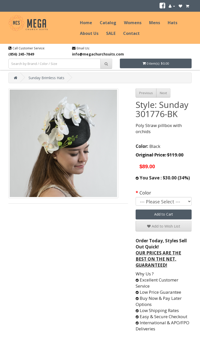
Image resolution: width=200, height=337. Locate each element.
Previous (146, 93)
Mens (154, 22)
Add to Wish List (163, 226)
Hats (172, 22)
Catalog (108, 22)
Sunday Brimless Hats (46, 77)
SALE (111, 33)
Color (145, 193)
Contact (131, 33)
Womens (132, 22)
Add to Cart (163, 214)
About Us (89, 33)
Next (163, 93)
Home (86, 22)
